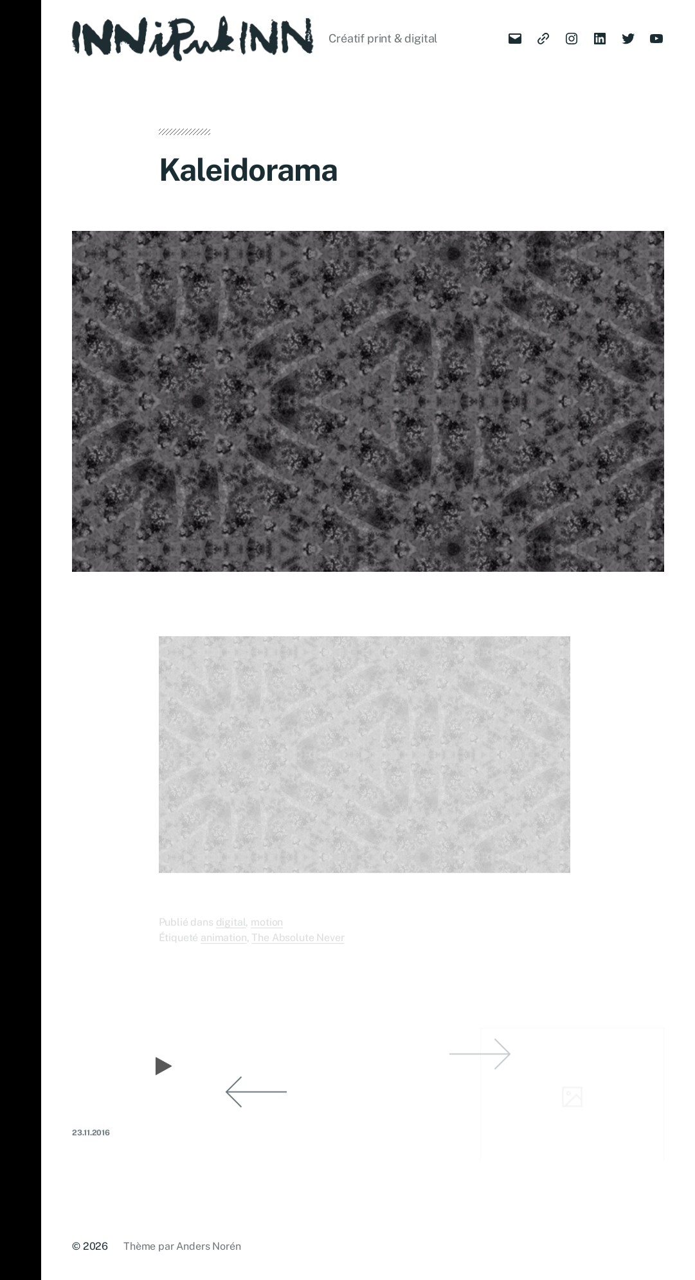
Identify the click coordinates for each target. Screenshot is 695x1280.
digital (231, 930)
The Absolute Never (297, 945)
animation (224, 945)
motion (267, 930)
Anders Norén (208, 1246)
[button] (20, 640)
